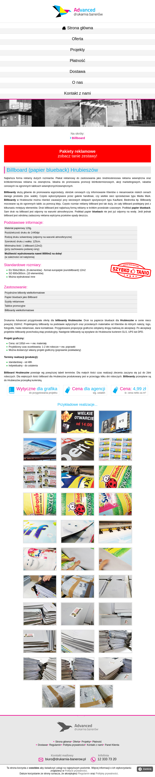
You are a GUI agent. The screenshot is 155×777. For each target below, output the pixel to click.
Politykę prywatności (107, 773)
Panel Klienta (112, 745)
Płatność (77, 60)
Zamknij (144, 769)
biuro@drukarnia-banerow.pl (65, 759)
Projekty (77, 49)
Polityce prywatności (76, 770)
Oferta (77, 39)
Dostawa (77, 71)
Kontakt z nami (77, 93)
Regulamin (55, 745)
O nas (77, 82)
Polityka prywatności (74, 745)
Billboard (78, 138)
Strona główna (77, 28)
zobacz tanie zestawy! (77, 153)
